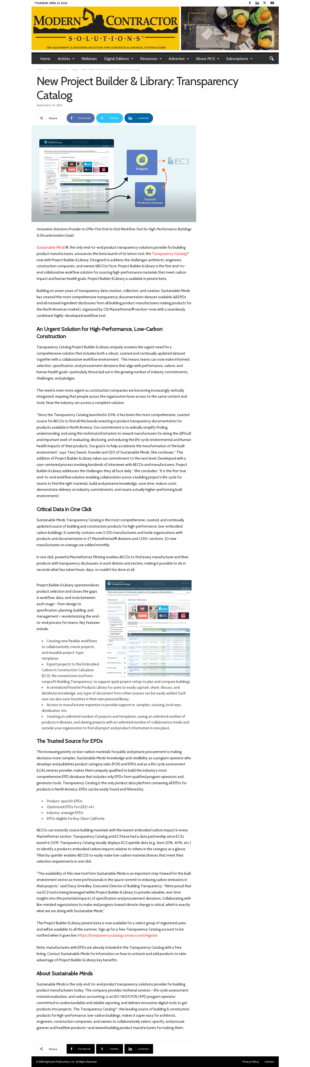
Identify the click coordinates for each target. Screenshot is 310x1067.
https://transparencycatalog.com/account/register (117, 935)
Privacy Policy (250, 1061)
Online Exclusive (57, 69)
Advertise (179, 58)
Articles (66, 58)
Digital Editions (118, 58)
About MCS (207, 58)
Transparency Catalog (169, 254)
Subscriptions (239, 58)
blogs (74, 69)
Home (45, 58)
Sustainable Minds (51, 247)
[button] (271, 58)
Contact (269, 1061)
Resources (151, 58)
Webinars (89, 58)
